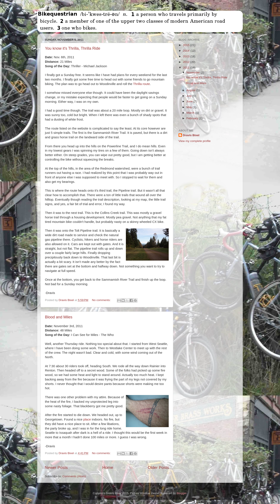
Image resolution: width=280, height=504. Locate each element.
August (191, 90)
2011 (186, 67)
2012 (186, 62)
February (192, 118)
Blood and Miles (58, 317)
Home (107, 467)
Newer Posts (56, 467)
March (190, 112)
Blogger (181, 493)
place (87, 419)
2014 (186, 50)
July (189, 95)
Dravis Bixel (191, 135)
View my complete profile (195, 141)
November (193, 72)
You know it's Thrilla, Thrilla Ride (72, 48)
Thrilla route (141, 84)
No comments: (102, 300)
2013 (186, 56)
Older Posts (158, 467)
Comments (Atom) (74, 476)
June (190, 101)
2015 (186, 45)
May (189, 107)
